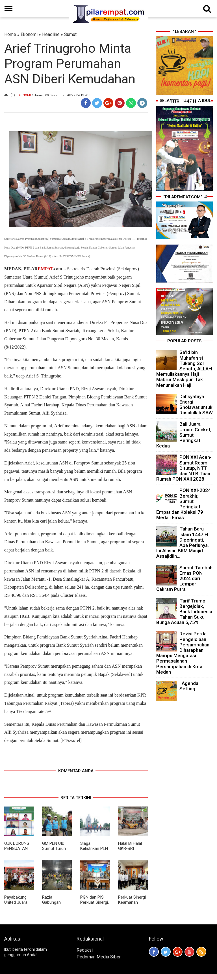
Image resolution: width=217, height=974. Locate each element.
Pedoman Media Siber (99, 957)
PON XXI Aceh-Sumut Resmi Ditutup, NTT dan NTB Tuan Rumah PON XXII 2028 (184, 468)
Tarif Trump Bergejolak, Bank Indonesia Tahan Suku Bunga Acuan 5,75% (184, 611)
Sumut (70, 34)
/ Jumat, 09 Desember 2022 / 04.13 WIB (61, 95)
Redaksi (85, 950)
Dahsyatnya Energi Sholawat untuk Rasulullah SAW (196, 405)
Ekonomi (29, 34)
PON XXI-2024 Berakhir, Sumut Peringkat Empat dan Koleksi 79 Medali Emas (183, 503)
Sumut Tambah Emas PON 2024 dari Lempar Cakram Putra (184, 578)
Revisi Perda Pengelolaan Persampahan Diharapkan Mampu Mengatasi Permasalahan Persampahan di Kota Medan (182, 652)
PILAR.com (42, 268)
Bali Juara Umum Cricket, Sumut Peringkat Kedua (183, 435)
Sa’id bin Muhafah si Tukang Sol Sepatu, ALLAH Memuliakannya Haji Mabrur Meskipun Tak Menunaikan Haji (184, 368)
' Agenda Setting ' (188, 685)
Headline (51, 34)
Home (10, 34)
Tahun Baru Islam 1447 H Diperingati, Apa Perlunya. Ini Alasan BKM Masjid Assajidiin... (182, 542)
